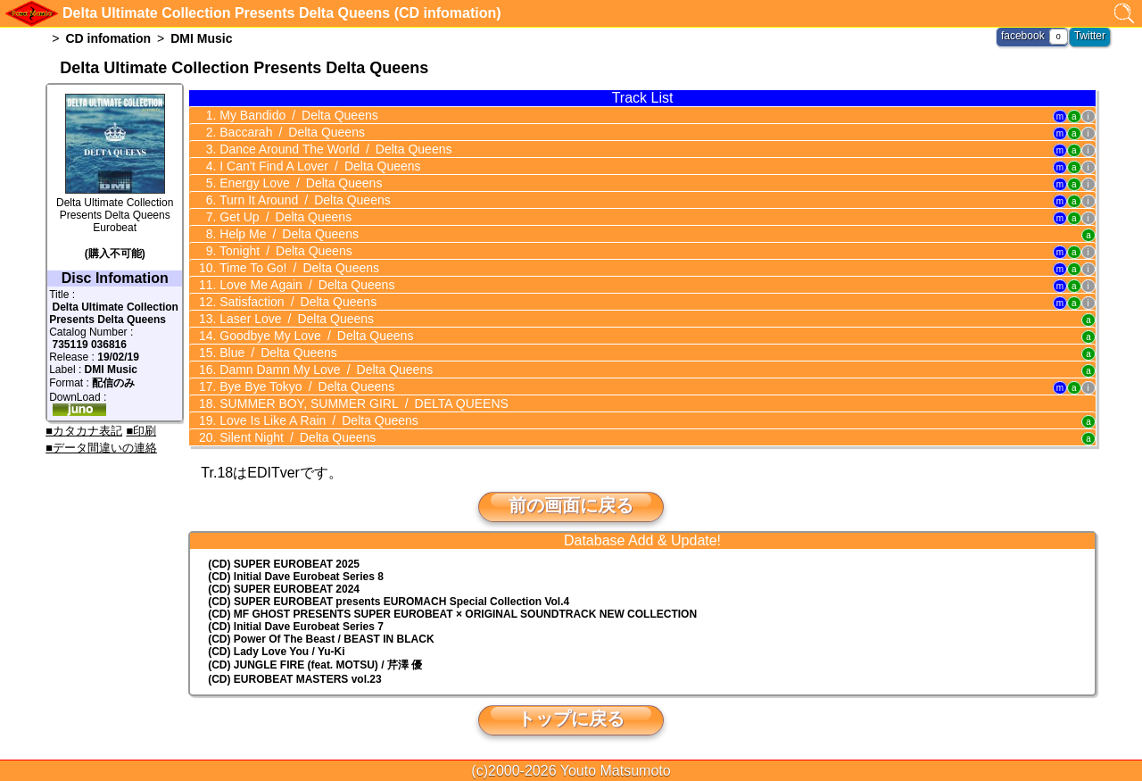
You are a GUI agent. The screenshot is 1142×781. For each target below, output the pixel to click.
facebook (1023, 35)
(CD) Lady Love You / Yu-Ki (276, 651)
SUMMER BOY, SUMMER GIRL (362, 403)
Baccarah (290, 132)
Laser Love (295, 319)
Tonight (284, 251)
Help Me (287, 234)
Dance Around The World (333, 149)
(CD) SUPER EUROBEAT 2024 (284, 589)
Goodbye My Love (314, 335)
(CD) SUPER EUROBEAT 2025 (284, 564)
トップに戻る (571, 718)
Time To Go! (297, 268)
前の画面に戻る (571, 505)
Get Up (284, 217)
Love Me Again (305, 285)
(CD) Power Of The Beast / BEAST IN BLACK (321, 639)
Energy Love (299, 183)
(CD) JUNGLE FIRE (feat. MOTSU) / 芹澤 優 (315, 665)
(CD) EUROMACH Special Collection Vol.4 (388, 601)
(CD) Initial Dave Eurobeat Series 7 (296, 626)
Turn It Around (303, 200)
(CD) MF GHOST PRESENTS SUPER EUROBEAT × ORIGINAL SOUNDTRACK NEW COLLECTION (452, 614)
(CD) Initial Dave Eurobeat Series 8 (296, 576)
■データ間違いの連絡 (101, 447)
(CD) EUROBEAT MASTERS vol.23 (294, 679)
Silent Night (296, 437)
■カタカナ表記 (84, 430)
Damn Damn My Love (324, 369)
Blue (276, 352)
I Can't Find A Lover (318, 166)
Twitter (1089, 35)
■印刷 (141, 430)
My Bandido (296, 115)
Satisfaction (296, 302)
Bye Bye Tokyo (305, 386)
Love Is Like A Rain (317, 420)
